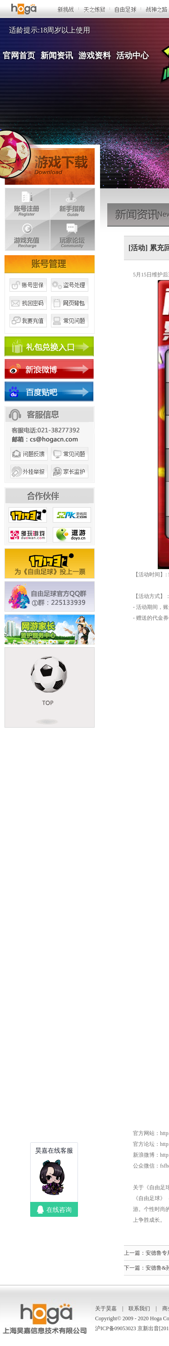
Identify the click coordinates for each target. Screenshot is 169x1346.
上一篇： (135, 1253)
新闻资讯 (57, 55)
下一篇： (135, 1268)
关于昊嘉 (106, 1308)
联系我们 (139, 1308)
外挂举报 (28, 482)
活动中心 (132, 55)
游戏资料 (94, 55)
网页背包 (70, 313)
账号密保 (28, 295)
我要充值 (28, 331)
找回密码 (28, 313)
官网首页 (19, 55)
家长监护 (70, 482)
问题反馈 (28, 464)
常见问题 (70, 331)
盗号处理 (70, 295)
